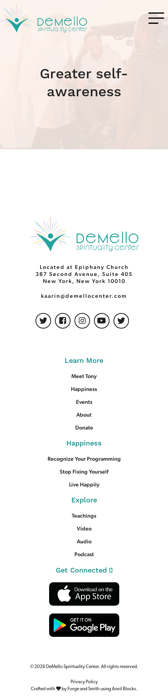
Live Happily (84, 484)
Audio (84, 541)
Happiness (84, 389)
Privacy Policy (84, 682)
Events (84, 402)
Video (84, 528)
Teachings (84, 516)
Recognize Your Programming (84, 459)
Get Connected (84, 570)
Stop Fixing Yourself (84, 471)
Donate (84, 427)
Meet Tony (84, 376)
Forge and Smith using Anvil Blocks (101, 689)
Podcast (84, 554)
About (84, 415)
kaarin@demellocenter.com (84, 296)
